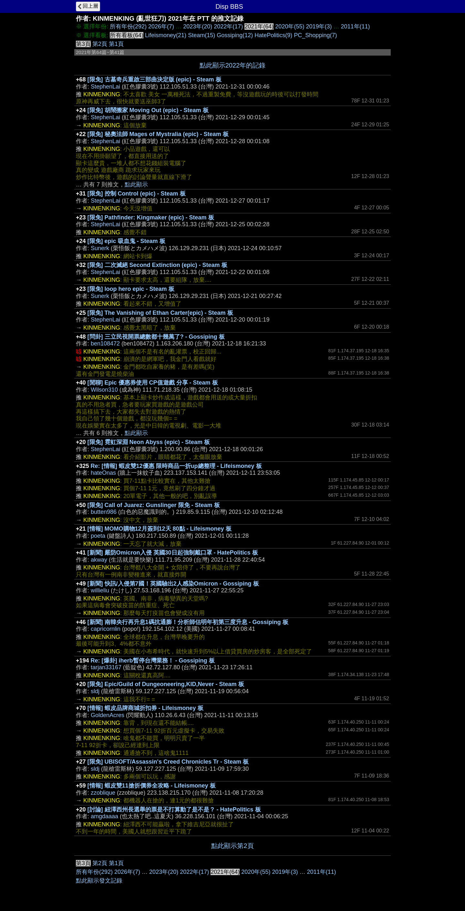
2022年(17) (228, 26)
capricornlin (105, 629)
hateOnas (103, 473)
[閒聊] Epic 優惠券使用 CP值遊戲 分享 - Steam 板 (153, 382)
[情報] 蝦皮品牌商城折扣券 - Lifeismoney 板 (145, 708)
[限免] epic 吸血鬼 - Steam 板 (126, 241)
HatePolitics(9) (273, 35)
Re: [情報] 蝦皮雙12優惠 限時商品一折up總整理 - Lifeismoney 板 (176, 466)
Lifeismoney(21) (165, 35)
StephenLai (105, 86)
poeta (98, 536)
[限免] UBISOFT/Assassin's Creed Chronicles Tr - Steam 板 (168, 761)
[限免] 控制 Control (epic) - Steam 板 (137, 193)
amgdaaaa (104, 816)
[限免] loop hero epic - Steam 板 (131, 289)
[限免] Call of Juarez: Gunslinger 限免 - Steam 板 (154, 505)
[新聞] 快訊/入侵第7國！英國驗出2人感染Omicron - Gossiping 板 (173, 583)
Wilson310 (104, 390)
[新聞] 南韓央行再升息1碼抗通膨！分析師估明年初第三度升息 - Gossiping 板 (188, 622)
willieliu (100, 590)
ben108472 (105, 343)
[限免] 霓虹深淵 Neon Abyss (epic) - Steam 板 (149, 442)
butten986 (104, 512)
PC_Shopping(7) (315, 35)
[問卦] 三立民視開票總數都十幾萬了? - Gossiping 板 (156, 337)
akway (99, 559)
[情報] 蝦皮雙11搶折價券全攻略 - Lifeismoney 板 (152, 785)
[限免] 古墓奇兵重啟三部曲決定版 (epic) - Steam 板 (155, 79)
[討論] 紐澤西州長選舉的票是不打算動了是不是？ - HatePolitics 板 (174, 809)
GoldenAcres (107, 715)
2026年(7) (161, 26)
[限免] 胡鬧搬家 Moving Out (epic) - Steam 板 (148, 110)
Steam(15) (201, 35)
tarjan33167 (106, 667)
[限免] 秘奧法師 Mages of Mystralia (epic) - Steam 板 (158, 134)
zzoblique (103, 792)
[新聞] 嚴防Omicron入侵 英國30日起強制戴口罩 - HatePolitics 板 (173, 552)
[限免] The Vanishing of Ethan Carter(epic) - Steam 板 (160, 313)
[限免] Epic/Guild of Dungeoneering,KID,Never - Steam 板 (166, 684)
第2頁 (99, 44)
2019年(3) (319, 26)
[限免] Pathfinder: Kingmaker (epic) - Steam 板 (151, 217)
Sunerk (100, 248)
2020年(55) (289, 26)
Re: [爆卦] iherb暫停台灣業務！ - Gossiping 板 (153, 660)
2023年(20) (197, 26)
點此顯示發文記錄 (99, 880)
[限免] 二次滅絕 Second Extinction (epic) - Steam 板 (157, 265)
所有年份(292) (128, 26)
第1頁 (116, 44)
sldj (95, 691)
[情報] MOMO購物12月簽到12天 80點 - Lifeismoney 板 (160, 528)
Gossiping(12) (235, 35)
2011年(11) (355, 26)
